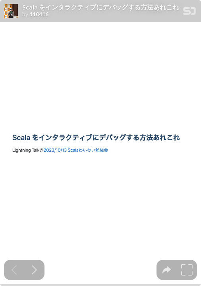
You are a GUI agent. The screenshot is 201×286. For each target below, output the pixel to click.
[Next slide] (34, 270)
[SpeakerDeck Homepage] (189, 12)
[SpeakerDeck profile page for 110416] (11, 11)
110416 (38, 14)
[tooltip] (167, 270)
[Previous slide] (14, 270)
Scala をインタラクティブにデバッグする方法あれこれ (100, 7)
